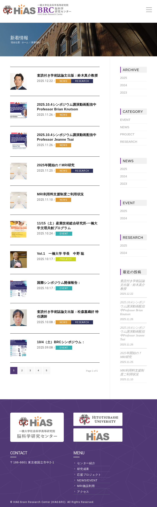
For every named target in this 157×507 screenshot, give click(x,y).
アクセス (83, 491)
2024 (123, 85)
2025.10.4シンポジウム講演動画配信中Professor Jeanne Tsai (66, 137)
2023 (123, 92)
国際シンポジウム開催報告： (59, 282)
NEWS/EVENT (87, 480)
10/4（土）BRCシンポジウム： (61, 342)
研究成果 (83, 469)
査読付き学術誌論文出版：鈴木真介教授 (67, 75)
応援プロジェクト (89, 474)
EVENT (64, 233)
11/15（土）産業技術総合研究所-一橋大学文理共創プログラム (67, 226)
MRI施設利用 (86, 486)
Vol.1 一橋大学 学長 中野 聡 (60, 253)
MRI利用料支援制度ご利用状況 (60, 194)
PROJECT (66, 259)
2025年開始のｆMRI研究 (56, 165)
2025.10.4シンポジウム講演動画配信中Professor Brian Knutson (66, 107)
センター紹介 (86, 463)
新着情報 (19, 37)
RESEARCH (82, 81)
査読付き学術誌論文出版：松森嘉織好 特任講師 (68, 314)
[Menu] (149, 9)
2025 (123, 77)
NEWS (63, 81)
